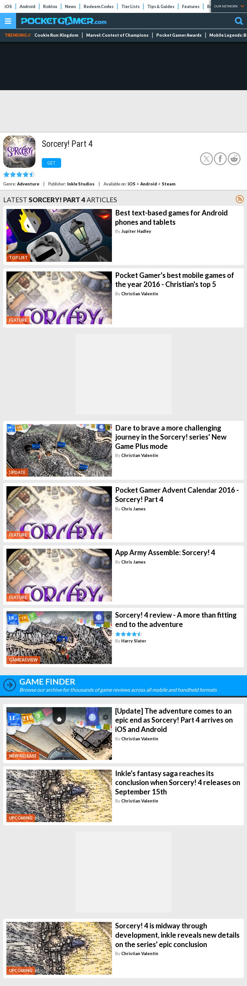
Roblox (50, 6)
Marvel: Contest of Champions (117, 35)
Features (190, 6)
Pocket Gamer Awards (179, 35)
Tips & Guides (160, 6)
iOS (8, 6)
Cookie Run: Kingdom (56, 35)
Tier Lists (130, 6)
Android (27, 6)
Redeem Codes (99, 6)
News (70, 6)
